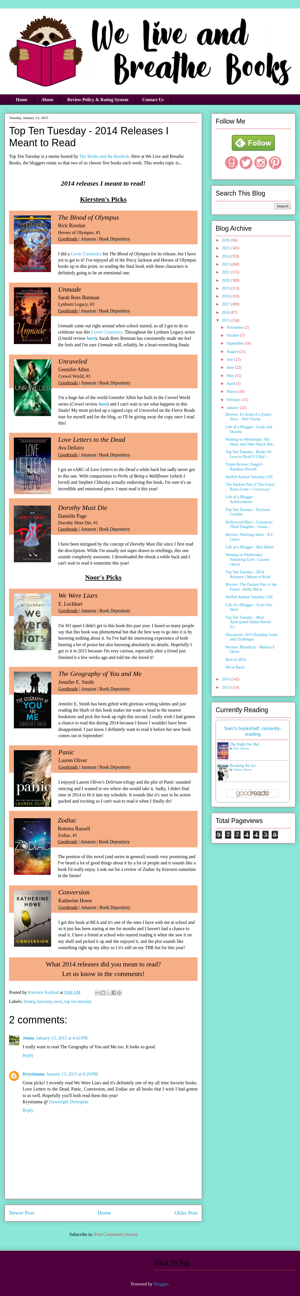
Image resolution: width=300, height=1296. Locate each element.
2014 (226, 679)
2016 (226, 312)
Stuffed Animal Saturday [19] (249, 477)
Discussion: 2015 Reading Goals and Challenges (251, 637)
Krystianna (33, 1074)
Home (21, 99)
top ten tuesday (78, 1001)
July (230, 359)
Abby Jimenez (241, 748)
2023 (226, 264)
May (230, 376)
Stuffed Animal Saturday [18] (249, 597)
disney (29, 1001)
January (233, 408)
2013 (226, 687)
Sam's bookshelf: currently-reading (252, 731)
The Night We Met (244, 744)
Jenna (28, 1038)
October (233, 335)
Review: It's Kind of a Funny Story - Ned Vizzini (248, 416)
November (235, 327)
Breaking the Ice (243, 765)
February (234, 400)
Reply (28, 1055)
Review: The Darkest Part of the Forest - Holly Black (251, 586)
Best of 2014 (236, 659)
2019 (226, 288)
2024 (226, 256)
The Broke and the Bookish (104, 156)
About (47, 99)
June (230, 367)
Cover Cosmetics (86, 253)
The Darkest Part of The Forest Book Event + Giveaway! (250, 486)
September (235, 343)
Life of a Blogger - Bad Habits (250, 547)
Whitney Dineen (242, 769)
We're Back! (235, 667)
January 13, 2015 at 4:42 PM (62, 1038)
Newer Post (21, 1213)
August (232, 351)
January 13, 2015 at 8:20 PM (72, 1074)
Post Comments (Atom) (115, 1234)
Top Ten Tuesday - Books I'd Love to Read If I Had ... (248, 454)
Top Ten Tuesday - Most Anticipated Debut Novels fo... (248, 622)
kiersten (44, 1001)
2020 (226, 280)
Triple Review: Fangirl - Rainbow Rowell (245, 466)
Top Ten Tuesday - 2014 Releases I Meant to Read (248, 574)
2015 (226, 320)
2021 (226, 272)
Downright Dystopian (68, 1101)
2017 (226, 304)
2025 (226, 248)
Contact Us (153, 99)
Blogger (161, 1284)
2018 (226, 296)
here (91, 338)
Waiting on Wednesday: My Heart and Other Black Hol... (250, 441)
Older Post (186, 1213)
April (231, 383)
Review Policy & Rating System (97, 99)
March (232, 391)
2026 (226, 240)
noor (58, 1001)
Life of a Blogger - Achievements (240, 499)
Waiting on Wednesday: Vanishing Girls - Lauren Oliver (247, 560)
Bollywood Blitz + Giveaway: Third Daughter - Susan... (249, 524)
